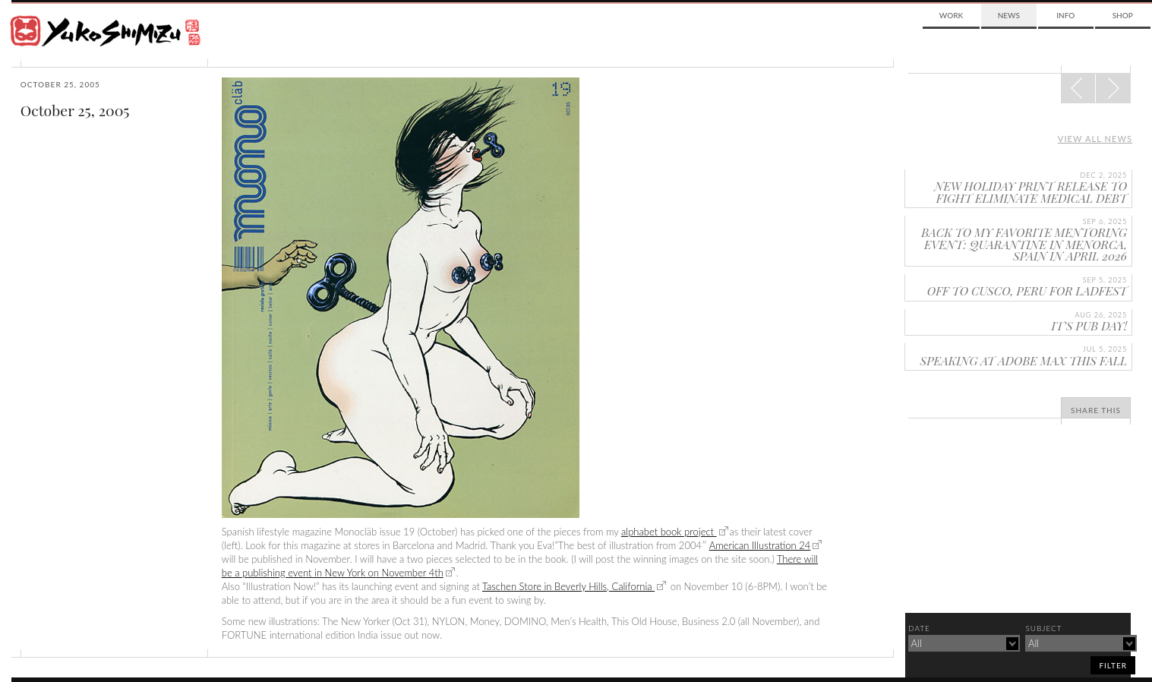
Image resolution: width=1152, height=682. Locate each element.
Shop (1123, 15)
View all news (1095, 139)
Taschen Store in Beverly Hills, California (568, 586)
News (1009, 15)
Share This (1096, 410)
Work (951, 15)
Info (1065, 15)
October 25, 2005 (75, 110)
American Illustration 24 (760, 545)
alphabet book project (669, 532)
